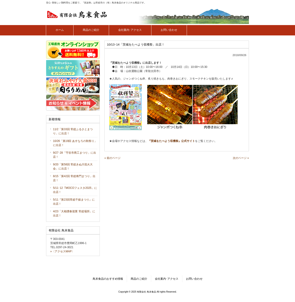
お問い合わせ (194, 278)
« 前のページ (112, 158)
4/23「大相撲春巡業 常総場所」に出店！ (74, 213)
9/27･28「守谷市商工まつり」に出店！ (74, 154)
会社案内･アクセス (166, 278)
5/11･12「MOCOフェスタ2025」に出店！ (75, 190)
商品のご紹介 (139, 278)
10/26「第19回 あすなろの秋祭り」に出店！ (75, 143)
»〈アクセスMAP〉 (62, 251)
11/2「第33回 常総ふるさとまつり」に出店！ (73, 131)
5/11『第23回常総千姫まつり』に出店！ (74, 201)
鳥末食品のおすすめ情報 (108, 278)
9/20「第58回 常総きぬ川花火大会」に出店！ (73, 166)
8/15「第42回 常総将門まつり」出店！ (74, 178)
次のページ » (241, 158)
